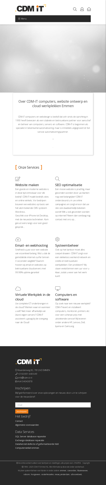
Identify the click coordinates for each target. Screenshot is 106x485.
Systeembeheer (67, 258)
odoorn (27, 474)
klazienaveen (82, 470)
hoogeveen (35, 474)
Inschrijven (22, 411)
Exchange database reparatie (29, 440)
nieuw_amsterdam (62, 474)
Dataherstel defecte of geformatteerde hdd (37, 443)
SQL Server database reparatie (30, 436)
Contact (19, 420)
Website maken (27, 198)
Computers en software (66, 310)
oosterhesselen (47, 474)
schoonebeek (76, 474)
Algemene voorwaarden (27, 424)
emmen (63, 470)
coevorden (71, 470)
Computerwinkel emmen (27, 447)
